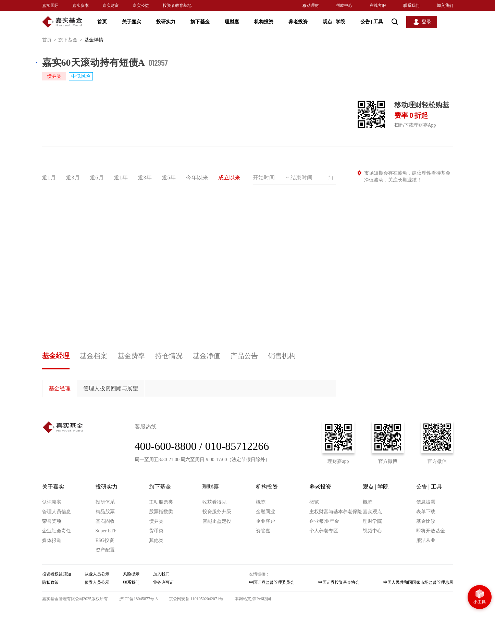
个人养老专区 (323, 530)
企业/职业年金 (324, 521)
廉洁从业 (425, 540)
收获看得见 (214, 502)
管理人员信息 (56, 511)
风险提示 (131, 574)
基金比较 (425, 521)
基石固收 (105, 521)
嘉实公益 (141, 5)
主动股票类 (161, 502)
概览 (260, 502)
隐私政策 (50, 582)
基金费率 (131, 355)
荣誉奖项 (51, 521)
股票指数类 (161, 511)
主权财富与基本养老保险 (335, 511)
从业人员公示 (97, 574)
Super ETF (106, 530)
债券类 (156, 521)
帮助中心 (344, 5)
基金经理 (56, 355)
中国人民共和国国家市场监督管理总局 (418, 582)
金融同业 (265, 511)
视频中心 (372, 530)
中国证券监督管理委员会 (271, 582)
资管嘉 (263, 530)
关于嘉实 (131, 21)
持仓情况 (169, 355)
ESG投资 (105, 540)
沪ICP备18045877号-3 (138, 598)
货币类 (156, 530)
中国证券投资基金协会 (338, 582)
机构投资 (263, 21)
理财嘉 (232, 21)
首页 (102, 21)
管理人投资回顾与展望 (110, 388)
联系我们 (411, 5)
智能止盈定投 (216, 521)
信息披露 (425, 502)
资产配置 (105, 550)
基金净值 (206, 355)
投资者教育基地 (177, 5)
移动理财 (310, 5)
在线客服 (378, 5)
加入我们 (445, 5)
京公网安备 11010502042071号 (196, 598)
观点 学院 (334, 21)
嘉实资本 (80, 5)
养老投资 (298, 21)
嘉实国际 (50, 5)
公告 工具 (371, 21)
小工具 (479, 597)
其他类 (156, 540)
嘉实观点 (372, 511)
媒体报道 (51, 540)
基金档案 (93, 355)
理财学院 (372, 521)
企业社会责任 (56, 530)
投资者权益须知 (56, 574)
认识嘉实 (51, 502)
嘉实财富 (110, 5)
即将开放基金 (430, 530)
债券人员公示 (97, 582)
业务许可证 (163, 582)
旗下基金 (200, 21)
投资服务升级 (216, 511)
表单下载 (425, 511)
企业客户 (265, 521)
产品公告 (244, 355)
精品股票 (105, 511)
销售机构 (282, 355)
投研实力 (165, 21)
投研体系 (105, 502)
